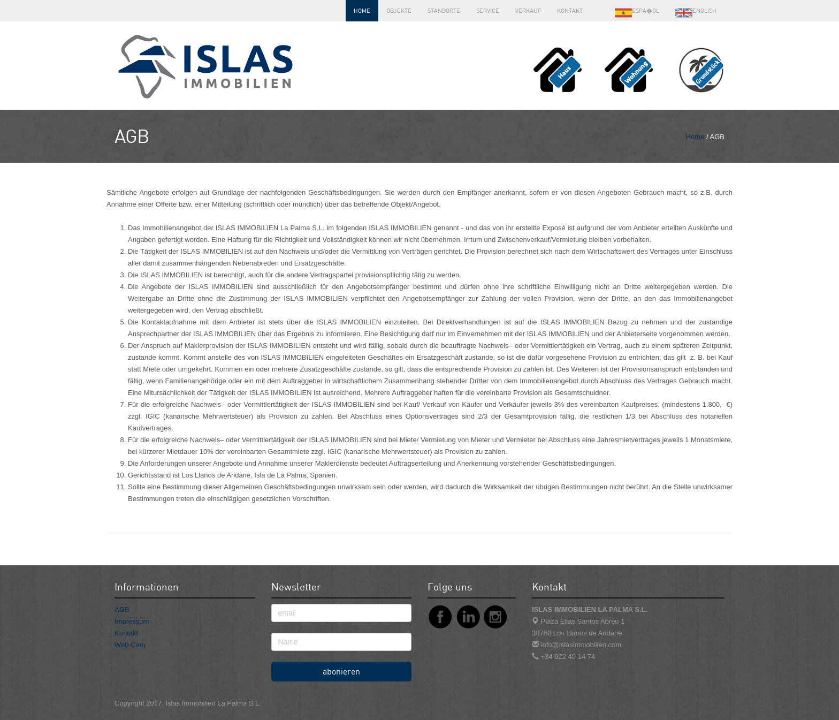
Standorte (444, 10)
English (695, 13)
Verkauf (528, 10)
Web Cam (130, 645)
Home (362, 10)
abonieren (341, 671)
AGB (122, 609)
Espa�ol (637, 13)
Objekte (398, 10)
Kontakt (570, 10)
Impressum (132, 621)
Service (487, 10)
